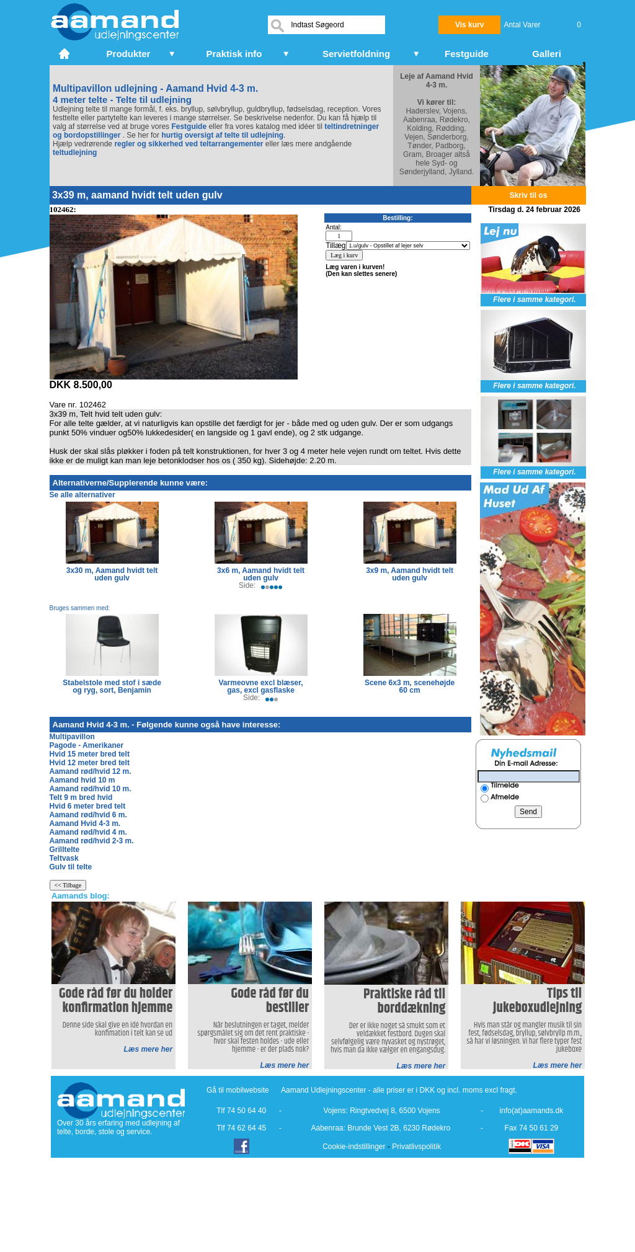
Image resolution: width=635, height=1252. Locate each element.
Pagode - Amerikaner (87, 745)
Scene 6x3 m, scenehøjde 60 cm (410, 686)
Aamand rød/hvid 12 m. (90, 771)
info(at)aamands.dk (532, 1110)
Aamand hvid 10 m (82, 780)
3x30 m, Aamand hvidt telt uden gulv (112, 574)
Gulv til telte (71, 867)
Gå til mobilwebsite (237, 1090)
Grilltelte (65, 849)
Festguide (188, 126)
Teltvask (64, 858)
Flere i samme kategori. (534, 299)
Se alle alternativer (82, 495)
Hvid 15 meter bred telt (90, 754)
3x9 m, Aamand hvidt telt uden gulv (409, 574)
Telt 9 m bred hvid (81, 797)
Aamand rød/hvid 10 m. (90, 788)
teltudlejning (75, 152)
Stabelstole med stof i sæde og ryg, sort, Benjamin (112, 686)
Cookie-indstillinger (353, 1146)
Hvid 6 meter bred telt (88, 806)
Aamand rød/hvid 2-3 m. (92, 841)
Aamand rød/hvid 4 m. (88, 832)
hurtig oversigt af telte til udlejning (222, 135)
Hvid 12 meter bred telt (90, 762)
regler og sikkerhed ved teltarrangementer (187, 144)
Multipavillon (72, 736)
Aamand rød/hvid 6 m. (88, 814)
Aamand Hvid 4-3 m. (85, 823)
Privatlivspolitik (416, 1146)
